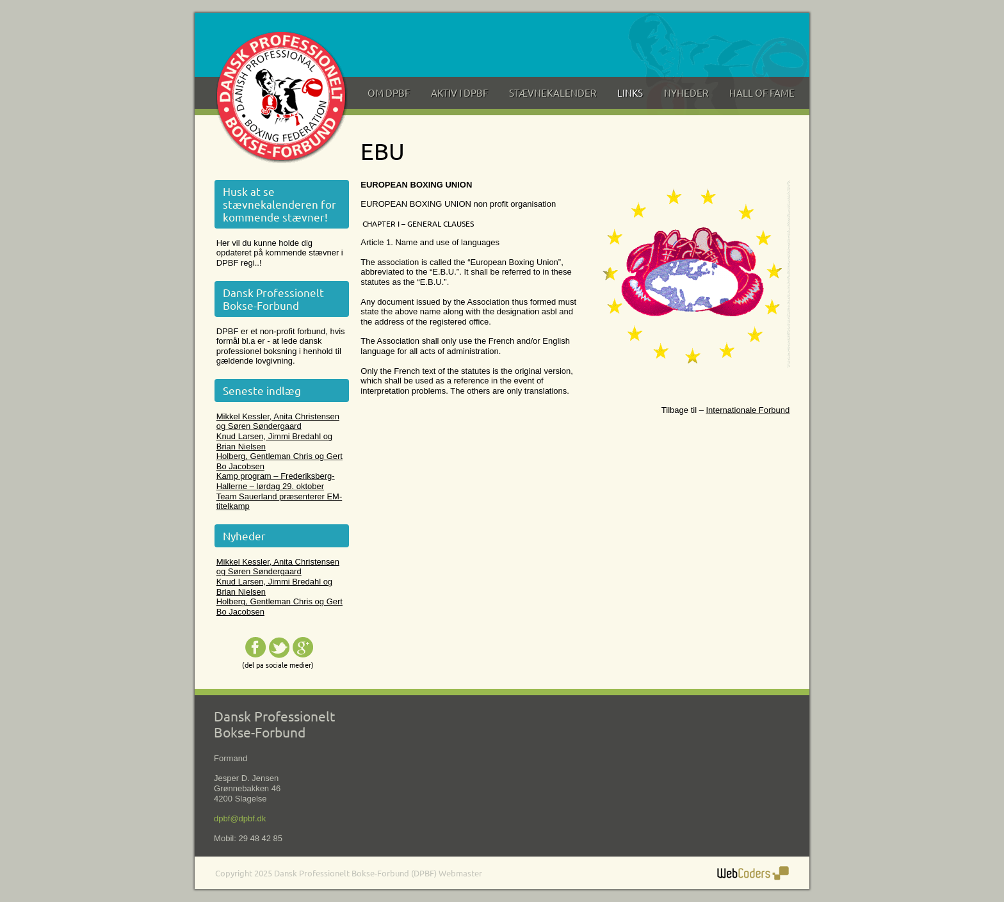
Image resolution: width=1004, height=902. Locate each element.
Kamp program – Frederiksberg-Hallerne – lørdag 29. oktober (275, 481)
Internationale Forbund (747, 410)
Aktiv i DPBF (459, 92)
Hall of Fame (762, 92)
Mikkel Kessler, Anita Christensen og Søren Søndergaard (277, 421)
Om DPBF (389, 92)
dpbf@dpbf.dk (240, 818)
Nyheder (686, 92)
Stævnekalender (552, 92)
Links (630, 92)
